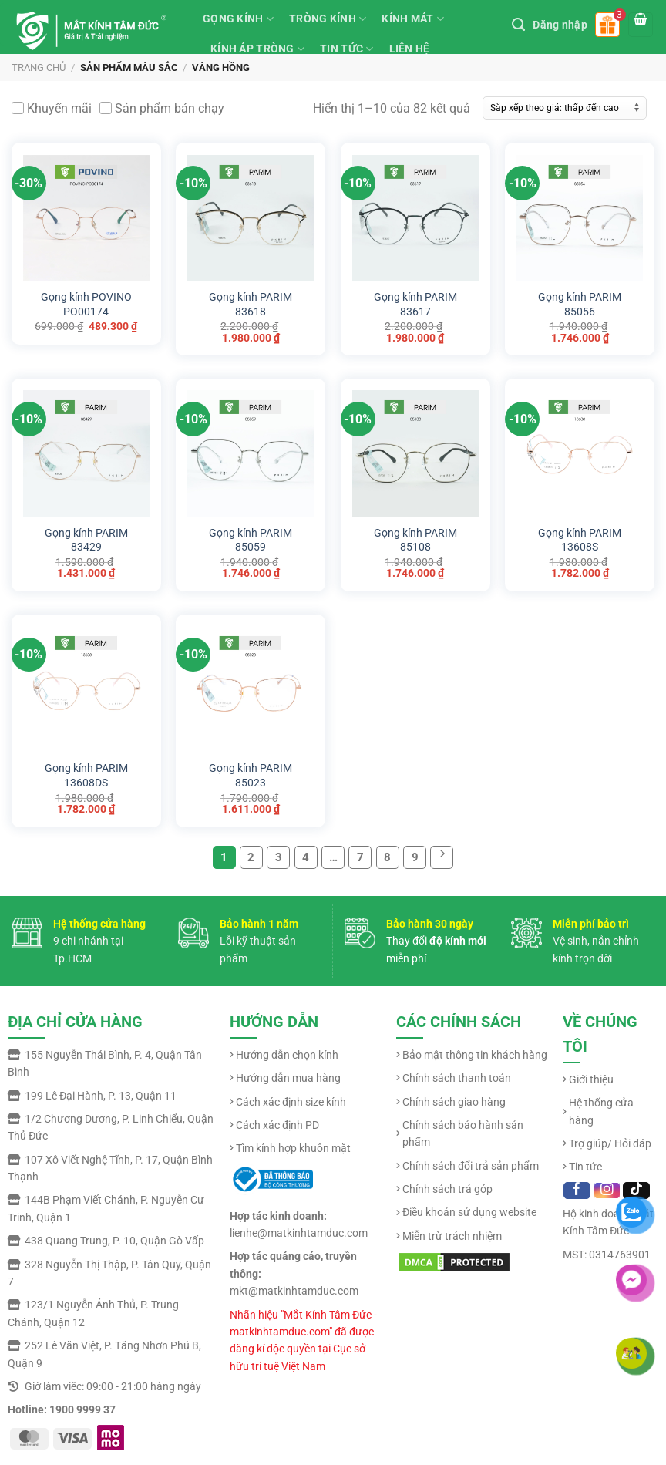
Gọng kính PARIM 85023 (250, 772)
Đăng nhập (560, 25)
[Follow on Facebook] (576, 1190)
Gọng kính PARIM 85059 (250, 537)
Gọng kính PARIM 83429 (86, 537)
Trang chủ (39, 67)
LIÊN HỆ (409, 48)
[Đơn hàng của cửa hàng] (565, 108)
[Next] (441, 857)
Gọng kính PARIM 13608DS (86, 772)
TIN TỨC (346, 49)
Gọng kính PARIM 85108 (415, 537)
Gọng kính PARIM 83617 (415, 301)
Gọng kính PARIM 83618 (250, 301)
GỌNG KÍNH (238, 19)
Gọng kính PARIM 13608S (579, 537)
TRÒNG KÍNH (327, 19)
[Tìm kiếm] (518, 24)
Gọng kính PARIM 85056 (579, 301)
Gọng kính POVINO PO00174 (86, 301)
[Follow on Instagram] (607, 1190)
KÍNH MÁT (413, 19)
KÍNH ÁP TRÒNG (257, 49)
